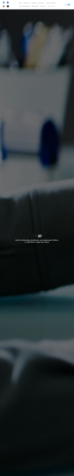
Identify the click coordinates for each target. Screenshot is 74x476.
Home (20, 3)
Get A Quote (41, 3)
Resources (35, 6)
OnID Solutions (50, 3)
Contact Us (43, 6)
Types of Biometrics (24, 6)
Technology (26, 3)
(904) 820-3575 (51, 6)
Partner (33, 3)
